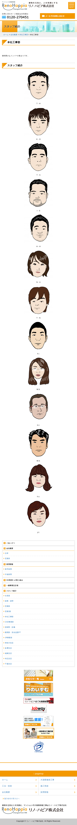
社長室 (7, 596)
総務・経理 (9, 601)
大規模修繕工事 (47, 780)
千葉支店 (8, 664)
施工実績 (44, 786)
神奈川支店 (9, 643)
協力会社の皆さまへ (12, 798)
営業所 (7, 558)
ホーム (5, 780)
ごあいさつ (10, 543)
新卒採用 (8, 569)
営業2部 (8, 611)
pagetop (39, 773)
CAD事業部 (9, 622)
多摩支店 (8, 648)
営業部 (7, 606)
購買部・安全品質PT (13, 632)
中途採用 (8, 574)
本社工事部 (9, 617)
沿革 (6, 553)
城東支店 (8, 653)
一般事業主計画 (12, 585)
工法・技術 (7, 786)
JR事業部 (8, 638)
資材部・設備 (10, 627)
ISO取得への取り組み (14, 580)
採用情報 (9, 564)
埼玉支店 (8, 659)
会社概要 (9, 548)
